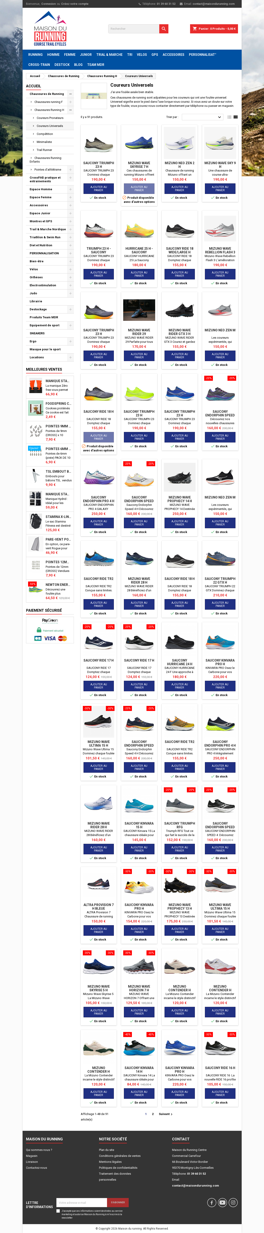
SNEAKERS (37, 333)
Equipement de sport (44, 325)
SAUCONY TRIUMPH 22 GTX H (220, 580)
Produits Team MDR (44, 317)
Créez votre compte (75, 3)
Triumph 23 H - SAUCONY (98, 250)
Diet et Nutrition (41, 245)
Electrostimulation (43, 285)
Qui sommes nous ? (39, 1150)
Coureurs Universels (50, 126)
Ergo (33, 341)
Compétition (45, 134)
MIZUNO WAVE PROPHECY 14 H (179, 499)
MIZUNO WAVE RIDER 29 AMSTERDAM (139, 333)
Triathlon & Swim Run (45, 237)
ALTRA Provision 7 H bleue (99, 906)
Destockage (38, 309)
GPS (155, 54)
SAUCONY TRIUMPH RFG (179, 825)
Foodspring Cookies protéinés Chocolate (59, 403)
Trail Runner (44, 150)
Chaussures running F (48, 102)
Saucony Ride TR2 (98, 579)
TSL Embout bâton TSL (59, 471)
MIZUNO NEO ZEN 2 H (179, 165)
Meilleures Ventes (44, 369)
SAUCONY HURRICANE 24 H (179, 662)
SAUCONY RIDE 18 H (99, 411)
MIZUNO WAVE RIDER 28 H (139, 580)
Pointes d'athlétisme (47, 169)
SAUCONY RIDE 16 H (220, 1068)
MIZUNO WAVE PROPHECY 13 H (179, 906)
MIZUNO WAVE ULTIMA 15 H (99, 743)
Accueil (33, 86)
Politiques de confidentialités (118, 1167)
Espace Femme (41, 197)
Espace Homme (41, 189)
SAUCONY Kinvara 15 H (139, 825)
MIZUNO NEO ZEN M (220, 330)
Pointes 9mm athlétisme (59, 426)
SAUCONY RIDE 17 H (99, 660)
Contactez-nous (36, 1167)
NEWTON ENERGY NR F (59, 585)
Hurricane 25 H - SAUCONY (139, 250)
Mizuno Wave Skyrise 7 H (139, 165)
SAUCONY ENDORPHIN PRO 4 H (98, 499)
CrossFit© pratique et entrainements (45, 179)
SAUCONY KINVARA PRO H (220, 662)
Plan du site (106, 1150)
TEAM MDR (95, 65)
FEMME (70, 54)
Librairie (36, 301)
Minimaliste (44, 142)
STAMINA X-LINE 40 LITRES (59, 517)
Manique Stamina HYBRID (59, 494)
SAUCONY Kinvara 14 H (139, 1069)
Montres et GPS (41, 221)
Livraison (32, 1161)
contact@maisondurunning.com (214, 3)
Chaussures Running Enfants (45, 159)
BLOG (78, 65)
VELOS (142, 54)
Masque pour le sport (45, 349)
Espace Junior (40, 213)
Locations (37, 357)
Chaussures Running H (49, 110)
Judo (33, 293)
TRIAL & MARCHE (109, 54)
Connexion (48, 3)
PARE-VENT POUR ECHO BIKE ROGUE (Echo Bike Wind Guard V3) (59, 539)
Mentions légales (110, 1161)
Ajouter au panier (98, 188)
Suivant (166, 1114)
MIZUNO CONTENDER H (179, 988)
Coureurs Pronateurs (50, 118)
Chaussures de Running (47, 94)
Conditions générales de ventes (120, 1156)
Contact (181, 1139)
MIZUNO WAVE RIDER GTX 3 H (180, 332)
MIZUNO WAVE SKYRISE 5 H (99, 988)
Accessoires (39, 205)
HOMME (53, 54)
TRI (129, 54)
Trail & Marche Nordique (48, 229)
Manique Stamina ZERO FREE (59, 381)
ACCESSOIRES (173, 54)
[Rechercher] (138, 28)
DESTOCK (62, 65)
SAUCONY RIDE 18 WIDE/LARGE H (179, 250)
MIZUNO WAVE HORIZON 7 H (139, 988)
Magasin (31, 1156)
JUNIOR (86, 54)
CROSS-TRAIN (39, 65)
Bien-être (37, 261)
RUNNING (35, 54)
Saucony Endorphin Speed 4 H (220, 415)
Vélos (34, 269)
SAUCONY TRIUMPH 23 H (98, 165)
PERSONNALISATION (44, 253)
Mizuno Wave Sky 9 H (220, 165)
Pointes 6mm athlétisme (59, 449)
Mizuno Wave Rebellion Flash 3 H (220, 252)
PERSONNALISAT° (202, 54)
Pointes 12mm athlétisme (59, 562)
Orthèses (36, 277)
